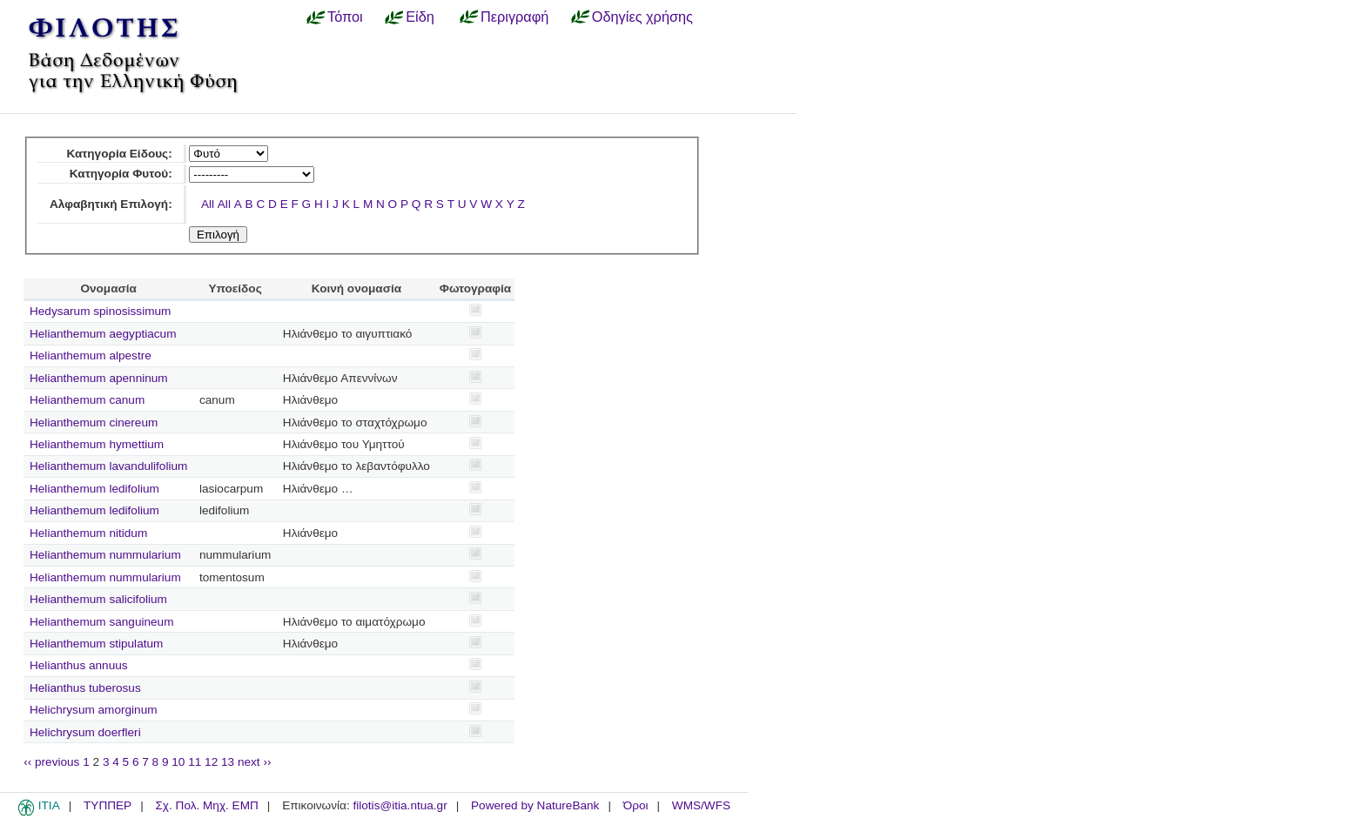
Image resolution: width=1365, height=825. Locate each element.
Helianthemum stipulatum (96, 643)
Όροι (636, 805)
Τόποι (345, 16)
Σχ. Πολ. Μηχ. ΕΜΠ (206, 805)
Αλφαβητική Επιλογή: (111, 204)
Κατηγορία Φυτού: (121, 173)
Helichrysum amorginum (94, 709)
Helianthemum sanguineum (101, 621)
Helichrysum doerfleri (85, 732)
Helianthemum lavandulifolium (108, 466)
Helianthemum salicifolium (98, 599)
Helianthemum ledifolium (94, 488)
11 (194, 761)
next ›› (255, 761)
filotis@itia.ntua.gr (400, 805)
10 (178, 761)
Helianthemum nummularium (105, 554)
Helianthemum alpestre (90, 355)
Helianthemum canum (87, 399)
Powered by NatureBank (535, 805)
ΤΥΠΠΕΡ (107, 805)
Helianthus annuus (79, 665)
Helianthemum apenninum (99, 378)
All (207, 204)
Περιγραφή (514, 16)
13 (227, 761)
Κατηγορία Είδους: (118, 153)
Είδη (420, 16)
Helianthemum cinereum (94, 422)
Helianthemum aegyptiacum (103, 333)
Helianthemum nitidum (88, 533)
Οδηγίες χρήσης (642, 16)
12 (211, 761)
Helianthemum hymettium (97, 444)
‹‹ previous (51, 761)
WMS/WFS (701, 805)
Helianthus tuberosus (85, 687)
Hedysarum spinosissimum (100, 311)
